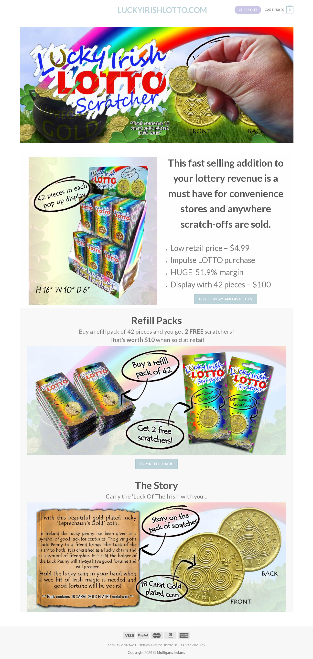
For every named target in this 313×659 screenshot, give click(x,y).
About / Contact (122, 645)
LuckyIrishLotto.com (157, 10)
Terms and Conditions (159, 645)
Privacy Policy (193, 645)
